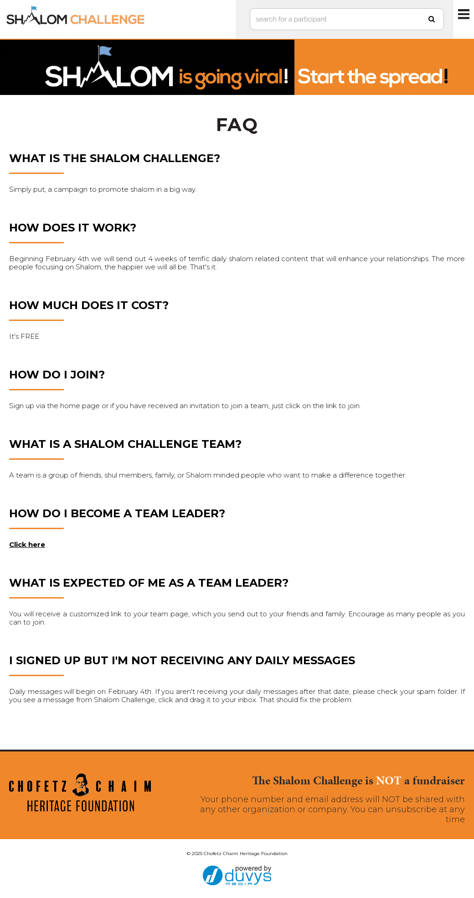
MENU (463, 13)
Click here (27, 544)
